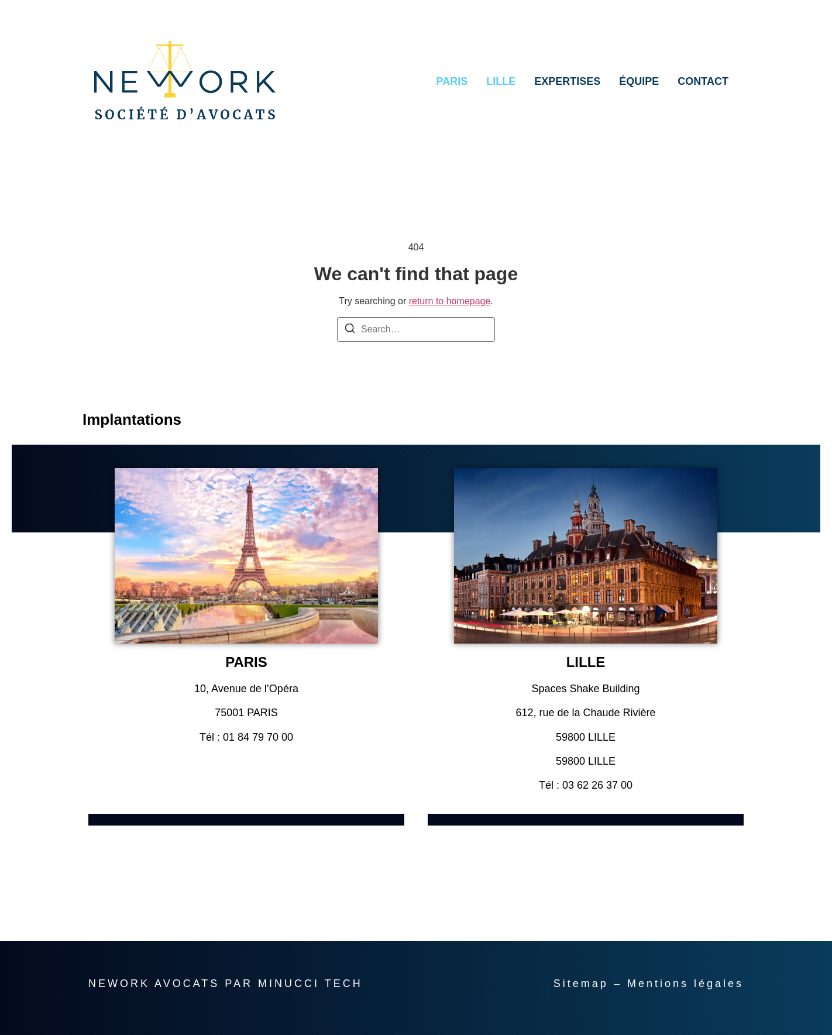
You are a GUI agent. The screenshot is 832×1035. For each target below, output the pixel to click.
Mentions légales (685, 983)
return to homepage (450, 301)
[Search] (350, 330)
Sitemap (580, 983)
